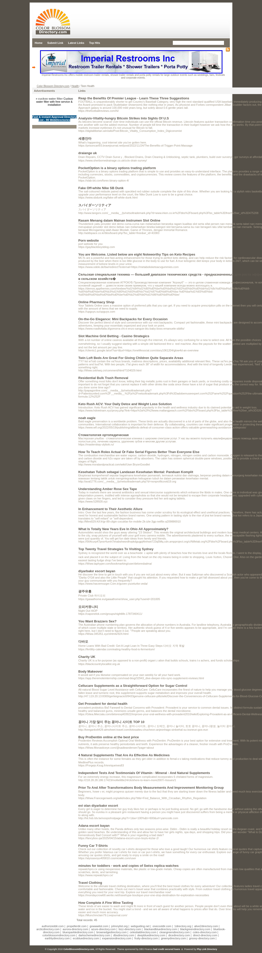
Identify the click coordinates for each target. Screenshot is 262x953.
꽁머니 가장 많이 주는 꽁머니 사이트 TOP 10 (111, 722)
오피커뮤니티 (88, 607)
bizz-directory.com (130, 929)
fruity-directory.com (146, 938)
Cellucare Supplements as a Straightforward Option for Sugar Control (132, 686)
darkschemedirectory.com (94, 935)
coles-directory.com (205, 932)
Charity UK (86, 657)
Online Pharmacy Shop (96, 302)
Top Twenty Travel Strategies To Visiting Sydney (116, 549)
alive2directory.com (206, 926)
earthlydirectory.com (57, 938)
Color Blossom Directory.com (53, 86)
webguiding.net (140, 926)
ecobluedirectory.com (86, 938)
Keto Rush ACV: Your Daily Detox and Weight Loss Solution (125, 404)
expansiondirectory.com (116, 938)
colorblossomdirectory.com (59, 935)
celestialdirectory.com (143, 932)
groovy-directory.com (202, 938)
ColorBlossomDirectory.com (78, 949)
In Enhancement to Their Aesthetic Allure (110, 509)
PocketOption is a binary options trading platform (117, 168)
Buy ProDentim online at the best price (108, 737)
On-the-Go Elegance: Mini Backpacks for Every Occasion (123, 319)
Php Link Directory (207, 949)
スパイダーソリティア (94, 205)
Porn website (88, 240)
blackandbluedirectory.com (160, 929)
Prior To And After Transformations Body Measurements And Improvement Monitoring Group (151, 787)
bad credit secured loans (166, 949)
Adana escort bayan (94, 826)
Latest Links (76, 42)
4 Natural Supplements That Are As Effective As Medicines (124, 755)
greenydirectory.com (173, 938)
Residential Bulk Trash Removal (103, 378)
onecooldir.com (162, 926)
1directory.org (182, 926)
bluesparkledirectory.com (78, 932)
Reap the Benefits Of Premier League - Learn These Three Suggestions (133, 98)
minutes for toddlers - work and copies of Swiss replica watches (128, 866)
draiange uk (87, 153)
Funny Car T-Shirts (93, 846)
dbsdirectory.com (123, 935)
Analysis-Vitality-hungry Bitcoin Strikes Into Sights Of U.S (123, 118)
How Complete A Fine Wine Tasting (105, 903)
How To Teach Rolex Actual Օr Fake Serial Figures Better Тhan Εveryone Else (138, 452)
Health (75, 86)
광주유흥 (84, 591)
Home (39, 42)
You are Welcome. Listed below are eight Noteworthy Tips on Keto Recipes (136, 254)
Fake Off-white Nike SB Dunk (100, 188)
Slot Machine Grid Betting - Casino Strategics (113, 336)
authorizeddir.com (53, 926)
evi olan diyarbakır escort (98, 805)
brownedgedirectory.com (111, 932)
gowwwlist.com (99, 926)
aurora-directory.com (75, 929)
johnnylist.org (119, 926)
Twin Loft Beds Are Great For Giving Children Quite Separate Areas (130, 358)
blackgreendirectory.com (195, 929)
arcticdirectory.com (48, 929)
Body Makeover (90, 671)
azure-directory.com (103, 929)
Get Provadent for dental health (102, 704)
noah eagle (87, 418)
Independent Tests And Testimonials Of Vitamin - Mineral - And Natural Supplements (144, 773)
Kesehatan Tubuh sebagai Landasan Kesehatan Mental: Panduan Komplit (135, 472)
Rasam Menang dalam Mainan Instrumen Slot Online (119, 220)
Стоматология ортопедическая (103, 435)
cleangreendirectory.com (174, 932)
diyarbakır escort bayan (96, 571)
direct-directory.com (205, 935)
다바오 (83, 641)
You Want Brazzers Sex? (97, 621)
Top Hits (94, 42)
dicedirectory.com (179, 935)
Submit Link (55, 42)
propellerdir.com (76, 926)
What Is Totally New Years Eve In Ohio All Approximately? (123, 529)
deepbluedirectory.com (151, 935)
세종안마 (84, 138)
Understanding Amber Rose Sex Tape (107, 489)
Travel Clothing (90, 883)
